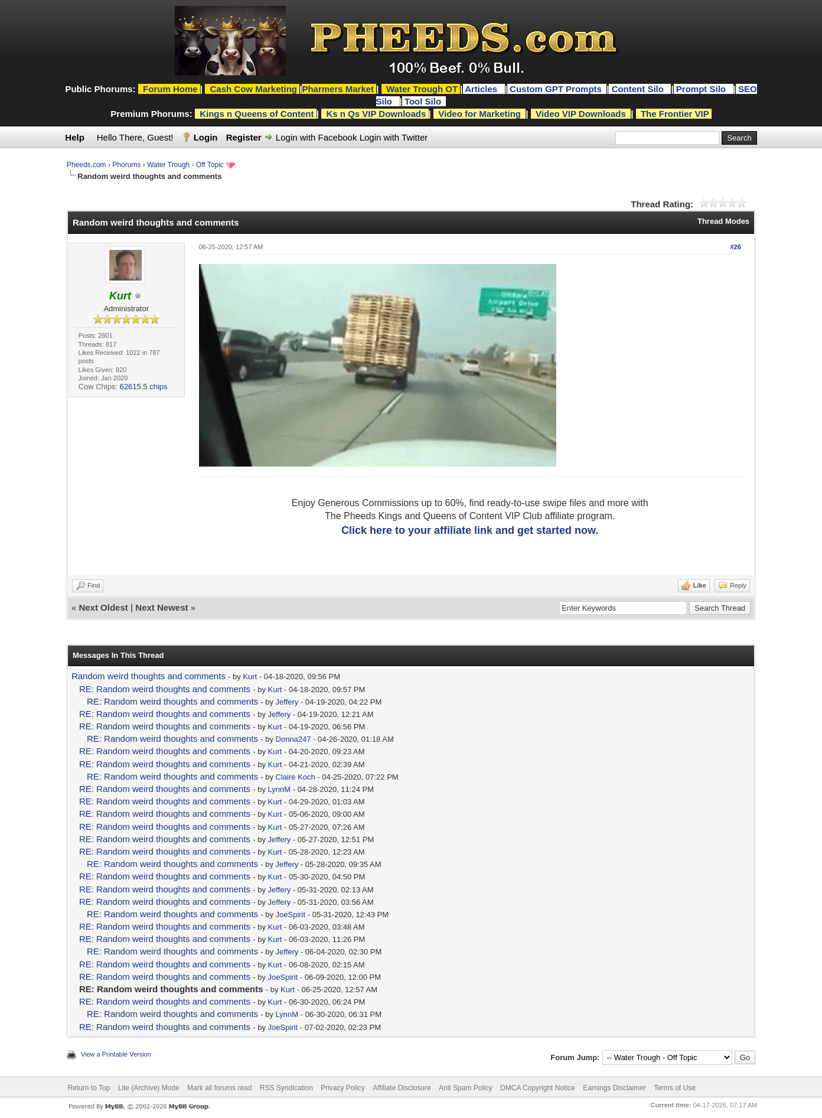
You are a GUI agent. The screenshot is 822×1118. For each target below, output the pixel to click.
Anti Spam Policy (465, 1088)
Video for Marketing (479, 114)
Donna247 (293, 739)
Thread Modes (723, 221)
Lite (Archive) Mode (149, 1088)
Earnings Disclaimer (614, 1088)
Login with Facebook (316, 137)
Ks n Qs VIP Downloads (376, 114)
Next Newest (161, 607)
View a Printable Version (116, 1054)
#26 (735, 246)
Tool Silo (424, 101)
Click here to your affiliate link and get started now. (469, 530)
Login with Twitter (394, 137)
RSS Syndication (286, 1088)
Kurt (250, 676)
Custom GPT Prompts (556, 89)
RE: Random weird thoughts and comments (164, 689)
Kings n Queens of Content (257, 114)
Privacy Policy (343, 1088)
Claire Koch (295, 777)
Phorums (126, 165)
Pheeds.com (86, 165)
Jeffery (287, 701)
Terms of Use (675, 1088)
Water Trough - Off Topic (185, 165)
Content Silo (639, 89)
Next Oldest (103, 607)
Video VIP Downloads (581, 114)
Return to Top (89, 1088)
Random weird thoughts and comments (148, 676)
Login (206, 137)
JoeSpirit (291, 914)
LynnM (279, 789)
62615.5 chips (144, 386)
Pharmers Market (338, 89)
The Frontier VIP (675, 114)
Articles (482, 89)
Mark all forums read (219, 1088)
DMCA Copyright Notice (537, 1088)
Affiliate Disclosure (401, 1088)
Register (244, 137)
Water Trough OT (422, 89)
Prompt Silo (702, 89)
